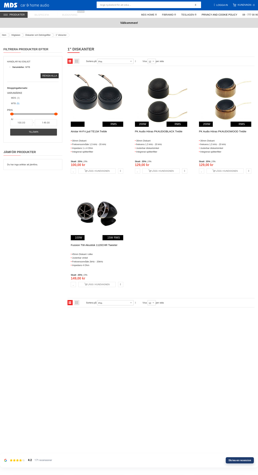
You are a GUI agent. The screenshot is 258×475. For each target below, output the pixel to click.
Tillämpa (33, 132)
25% (80, 161)
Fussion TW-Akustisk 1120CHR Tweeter (94, 245)
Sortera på (91, 61)
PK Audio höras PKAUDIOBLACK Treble (158, 131)
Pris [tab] (10, 110)
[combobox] (149, 5)
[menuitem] (44, 14)
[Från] (21, 122)
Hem (4, 35)
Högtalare (15, 35)
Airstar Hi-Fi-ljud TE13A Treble (89, 131)
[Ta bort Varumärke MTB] (10, 67)
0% (85, 161)
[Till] (46, 122)
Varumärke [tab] (14, 93)
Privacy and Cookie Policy (219, 14)
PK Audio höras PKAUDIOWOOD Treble (222, 131)
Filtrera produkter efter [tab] (25, 49)
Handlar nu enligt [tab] (18, 61)
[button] (73, 171)
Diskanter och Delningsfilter (38, 35)
